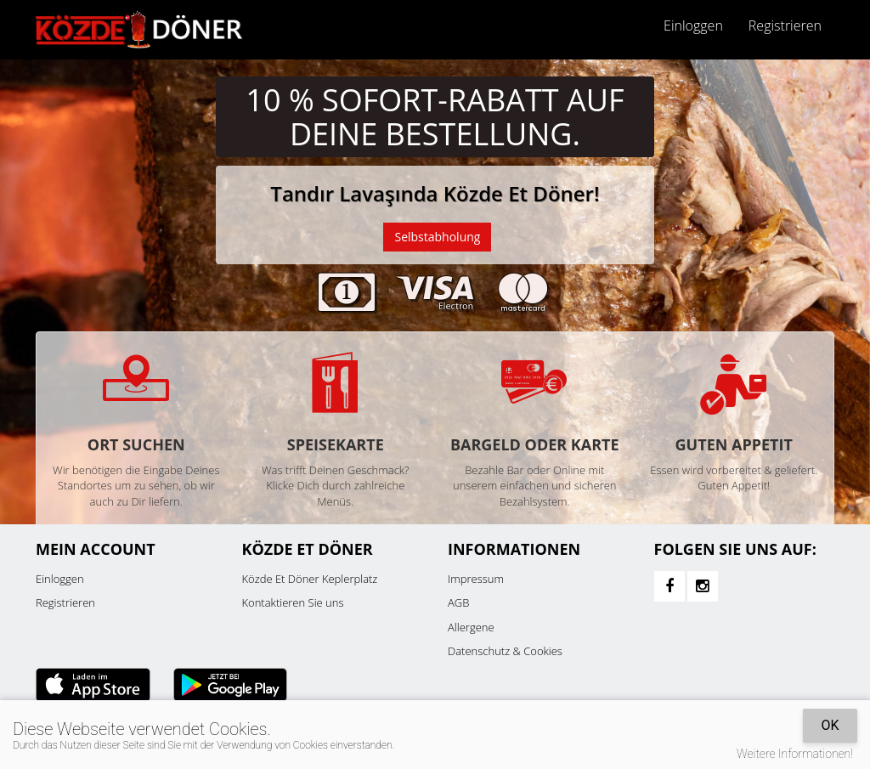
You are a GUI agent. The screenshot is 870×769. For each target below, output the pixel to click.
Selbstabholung (437, 237)
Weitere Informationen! (795, 754)
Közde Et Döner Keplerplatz (310, 578)
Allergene (471, 627)
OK (830, 725)
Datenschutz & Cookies (505, 651)
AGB (458, 602)
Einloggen (693, 25)
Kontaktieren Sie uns (293, 602)
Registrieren (785, 25)
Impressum (476, 578)
